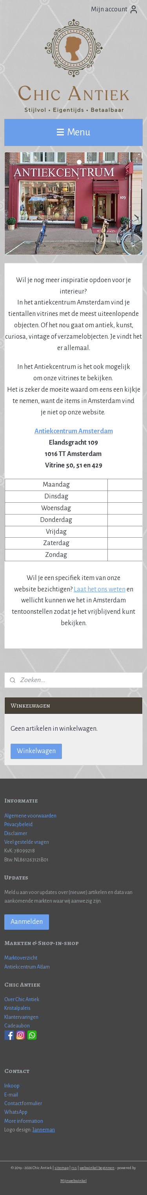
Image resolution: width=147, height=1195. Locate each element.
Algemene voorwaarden (30, 816)
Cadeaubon (17, 1026)
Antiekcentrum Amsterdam (73, 431)
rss (74, 1168)
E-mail (11, 1095)
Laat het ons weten (99, 589)
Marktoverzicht (20, 958)
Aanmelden (27, 921)
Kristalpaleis (17, 1008)
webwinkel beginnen (97, 1168)
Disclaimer (15, 833)
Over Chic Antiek (21, 999)
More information (23, 1121)
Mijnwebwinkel (73, 1181)
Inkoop (12, 1086)
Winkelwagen (36, 751)
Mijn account (114, 9)
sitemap (61, 1168)
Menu (73, 132)
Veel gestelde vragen (26, 842)
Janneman (44, 1130)
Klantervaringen (21, 1017)
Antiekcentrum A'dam (27, 967)
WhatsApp (15, 1112)
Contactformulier (23, 1103)
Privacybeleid (18, 824)
